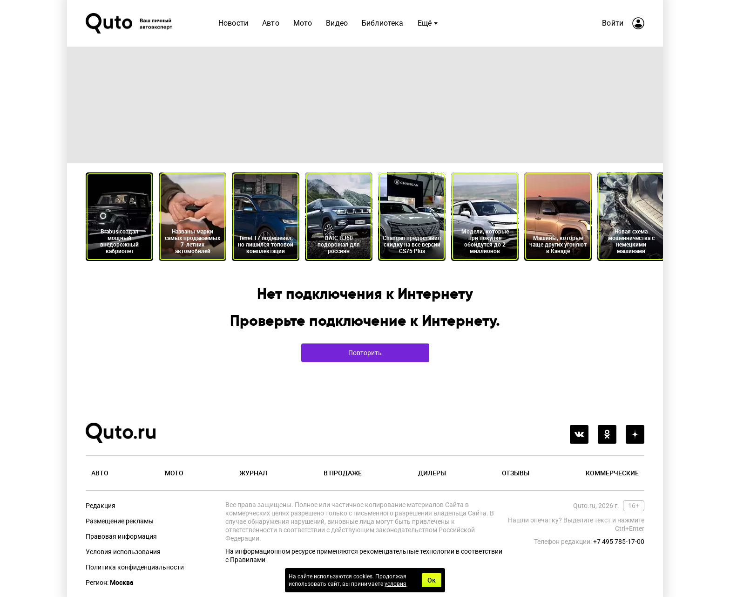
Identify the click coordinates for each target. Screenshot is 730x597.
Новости (233, 23)
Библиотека (383, 23)
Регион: (110, 582)
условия (395, 584)
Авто (270, 23)
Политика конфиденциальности (135, 567)
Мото (302, 23)
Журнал (253, 472)
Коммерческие (612, 472)
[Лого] (130, 23)
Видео (337, 23)
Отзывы (515, 472)
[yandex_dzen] (635, 434)
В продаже (343, 472)
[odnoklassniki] (607, 434)
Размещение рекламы (120, 521)
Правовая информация (121, 536)
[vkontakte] (579, 434)
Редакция (100, 505)
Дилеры (432, 472)
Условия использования (123, 552)
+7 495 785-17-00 (618, 541)
